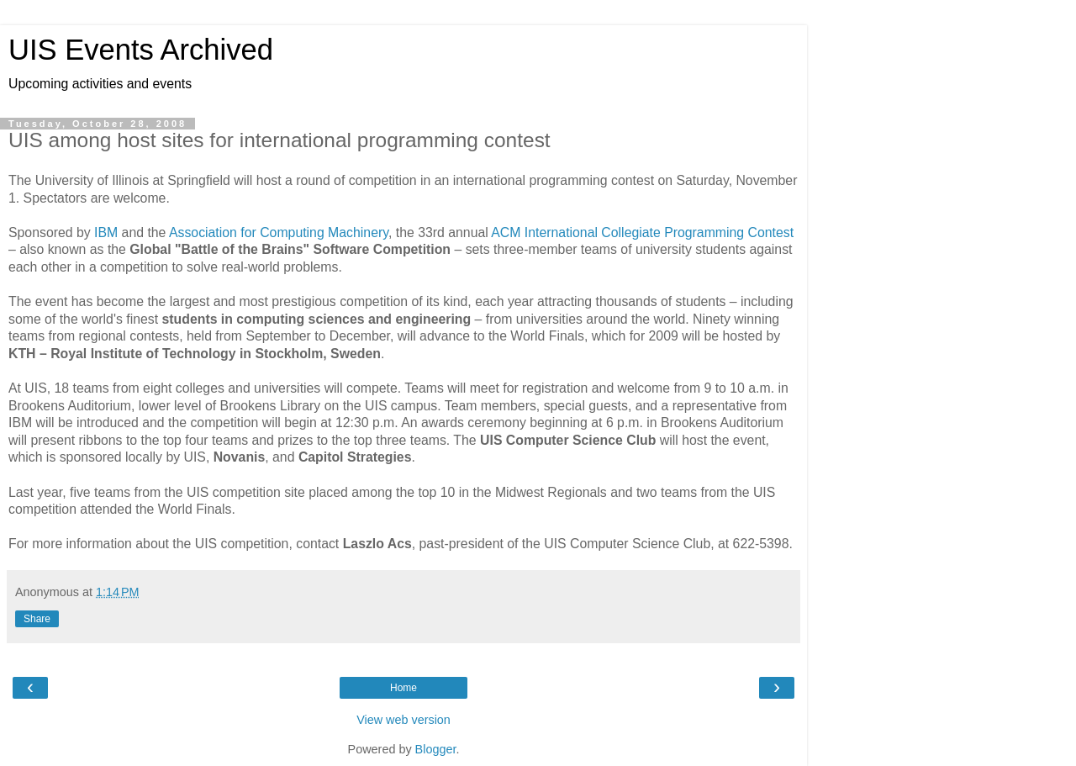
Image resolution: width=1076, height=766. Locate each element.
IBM (106, 232)
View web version (403, 719)
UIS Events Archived (140, 50)
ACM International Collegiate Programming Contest (642, 232)
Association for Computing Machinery (278, 232)
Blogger (435, 749)
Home (403, 688)
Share (37, 619)
